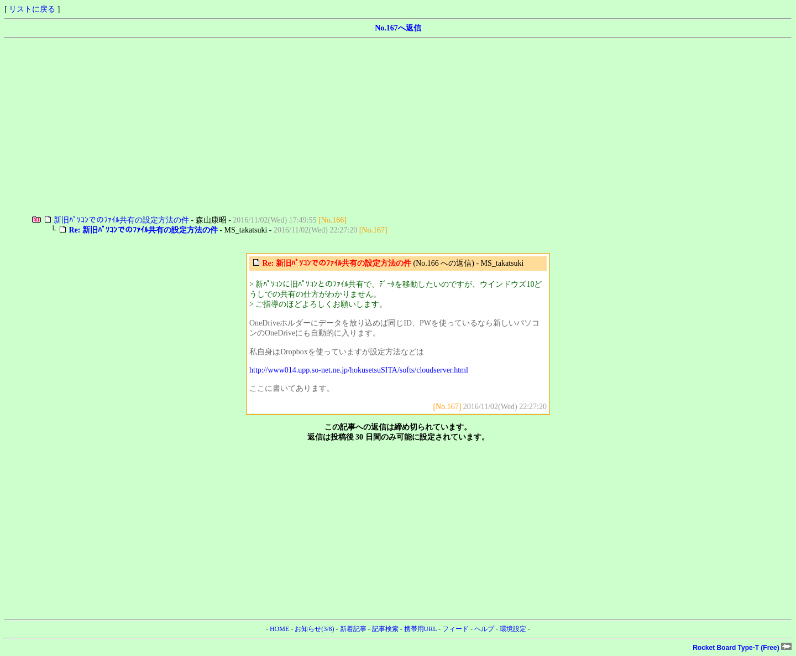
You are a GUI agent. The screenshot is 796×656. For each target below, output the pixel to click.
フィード (455, 629)
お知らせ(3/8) (314, 629)
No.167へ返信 (398, 28)
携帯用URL (420, 629)
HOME (279, 629)
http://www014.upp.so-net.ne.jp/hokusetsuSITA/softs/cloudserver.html (358, 370)
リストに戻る (32, 9)
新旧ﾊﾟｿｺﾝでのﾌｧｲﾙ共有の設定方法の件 (121, 220)
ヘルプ (484, 629)
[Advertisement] (336, 126)
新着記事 (353, 629)
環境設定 (513, 629)
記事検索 (385, 629)
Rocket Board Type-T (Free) (742, 648)
